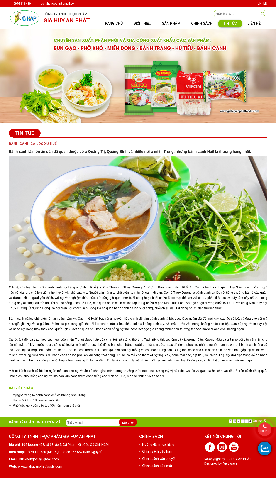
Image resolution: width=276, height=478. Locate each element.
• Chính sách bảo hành (156, 451)
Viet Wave (230, 463)
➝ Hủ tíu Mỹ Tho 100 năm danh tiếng (35, 400)
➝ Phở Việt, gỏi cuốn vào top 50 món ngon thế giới (44, 405)
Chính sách (201, 23)
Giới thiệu (142, 23)
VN (259, 3)
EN (265, 3)
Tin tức (230, 23)
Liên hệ (254, 23)
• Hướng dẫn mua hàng (156, 444)
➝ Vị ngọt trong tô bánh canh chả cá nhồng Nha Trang (47, 395)
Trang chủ (113, 23)
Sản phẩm (171, 23)
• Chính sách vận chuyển (157, 459)
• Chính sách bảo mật (155, 466)
